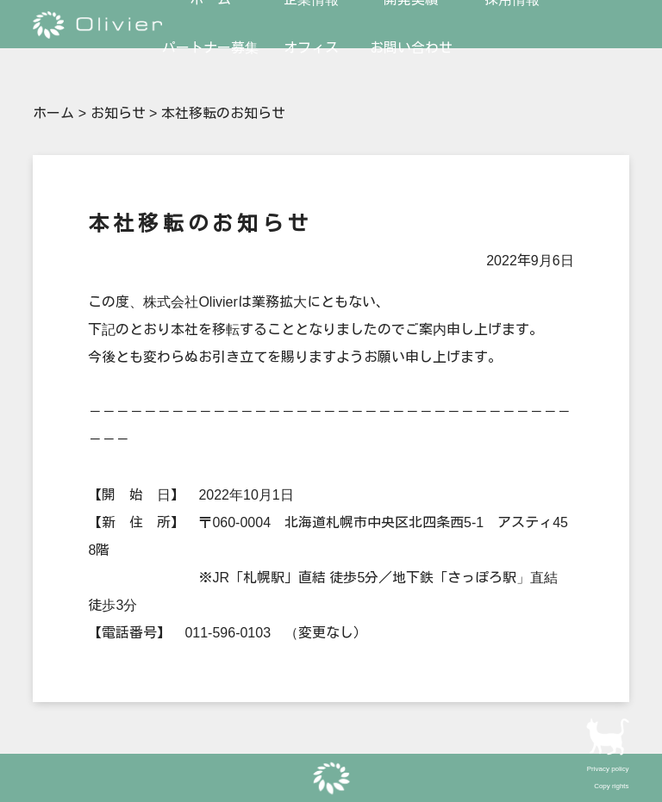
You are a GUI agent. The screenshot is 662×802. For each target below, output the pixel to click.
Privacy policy (608, 769)
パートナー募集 (210, 47)
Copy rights (611, 786)
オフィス (311, 47)
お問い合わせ (411, 47)
